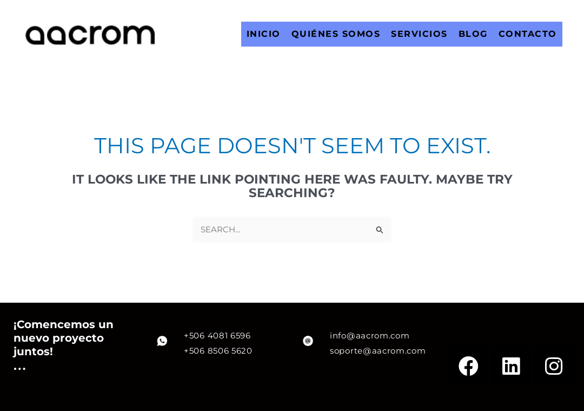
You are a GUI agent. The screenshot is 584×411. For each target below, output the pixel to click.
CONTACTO (528, 34)
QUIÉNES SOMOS (336, 34)
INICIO (264, 34)
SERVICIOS (419, 34)
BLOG (473, 34)
